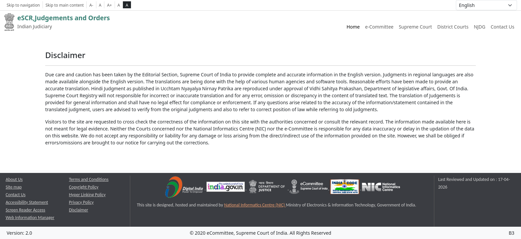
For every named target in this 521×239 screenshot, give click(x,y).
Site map (14, 187)
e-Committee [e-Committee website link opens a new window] (379, 27)
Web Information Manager (30, 217)
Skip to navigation (23, 5)
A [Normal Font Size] (100, 5)
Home (353, 27)
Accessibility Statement (27, 202)
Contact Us (502, 27)
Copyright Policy (84, 187)
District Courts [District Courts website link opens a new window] (453, 27)
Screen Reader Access (25, 210)
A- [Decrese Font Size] (91, 5)
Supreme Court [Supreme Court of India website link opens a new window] (415, 27)
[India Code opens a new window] (345, 188)
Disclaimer (78, 210)
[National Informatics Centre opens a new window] (381, 188)
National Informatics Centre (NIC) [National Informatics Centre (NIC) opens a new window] (255, 205)
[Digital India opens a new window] (184, 188)
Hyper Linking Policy (87, 195)
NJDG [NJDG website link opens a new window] (479, 27)
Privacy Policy (81, 202)
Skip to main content (65, 5)
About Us (14, 179)
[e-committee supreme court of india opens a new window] (309, 188)
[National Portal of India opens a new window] (226, 188)
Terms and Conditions (89, 179)
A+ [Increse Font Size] (109, 5)
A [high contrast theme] (127, 5)
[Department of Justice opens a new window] (268, 188)
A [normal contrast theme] (119, 5)
